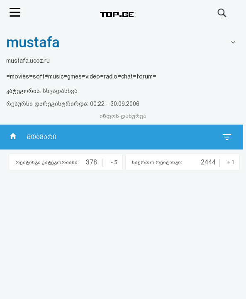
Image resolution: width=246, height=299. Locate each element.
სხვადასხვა (60, 91)
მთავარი (41, 137)
